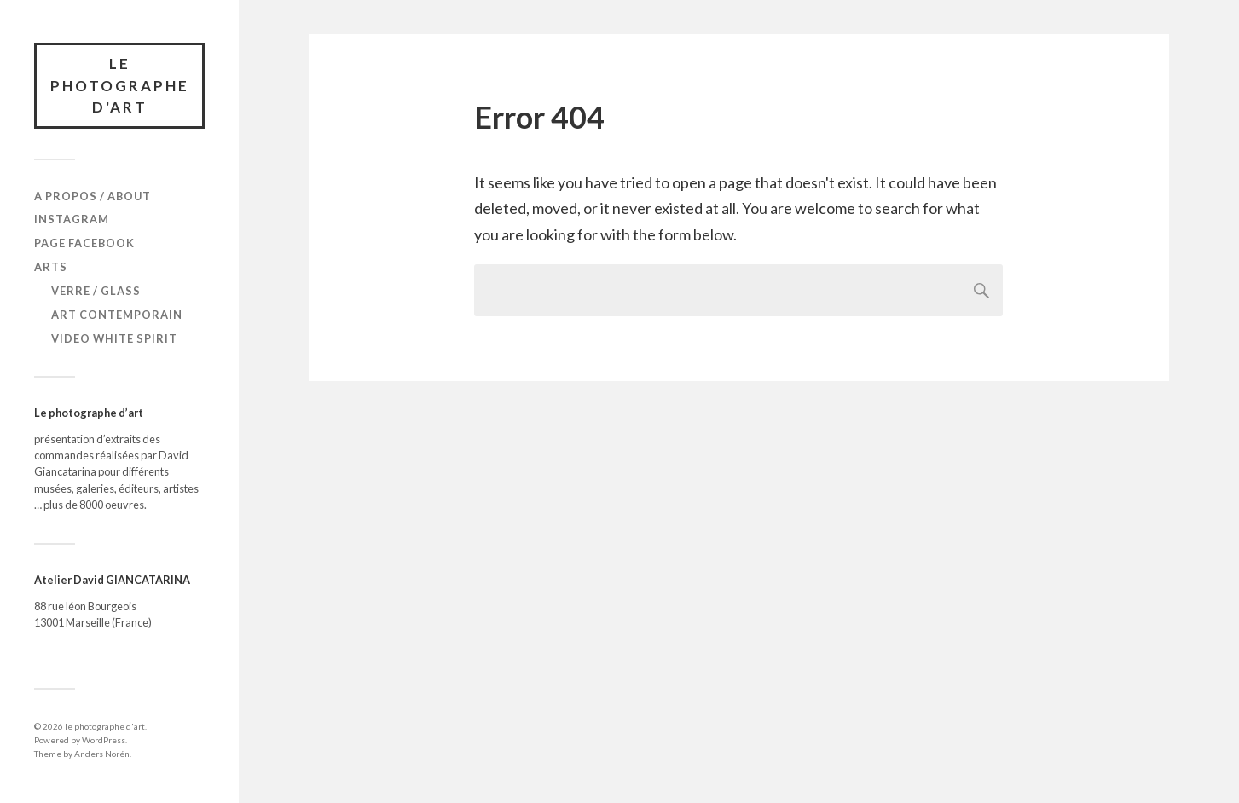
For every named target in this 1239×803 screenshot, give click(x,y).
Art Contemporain (116, 314)
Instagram (71, 219)
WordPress (103, 740)
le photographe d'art (119, 85)
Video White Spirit (114, 338)
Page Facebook (84, 243)
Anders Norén (102, 753)
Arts (50, 267)
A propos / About (92, 196)
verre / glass (96, 291)
